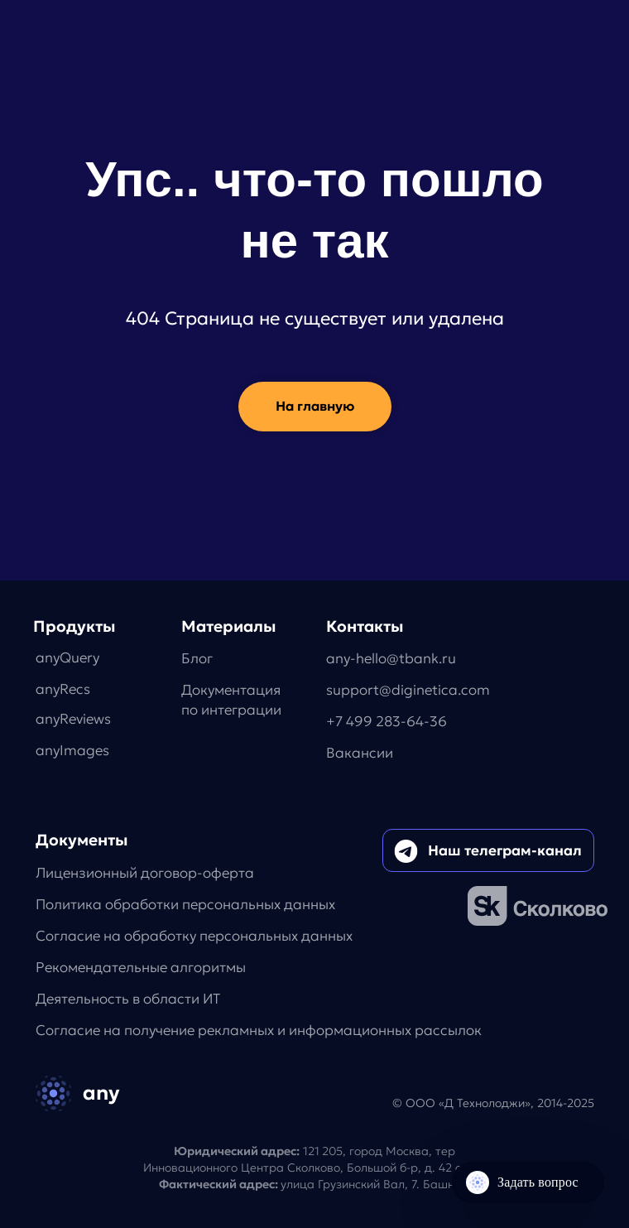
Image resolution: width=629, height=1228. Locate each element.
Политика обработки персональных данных (185, 904)
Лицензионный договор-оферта (145, 873)
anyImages (72, 750)
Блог (197, 658)
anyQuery (67, 658)
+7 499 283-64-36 (386, 721)
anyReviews (73, 719)
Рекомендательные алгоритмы (141, 967)
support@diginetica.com (408, 690)
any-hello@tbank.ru (391, 658)
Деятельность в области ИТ (128, 999)
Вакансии (359, 753)
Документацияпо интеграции (231, 700)
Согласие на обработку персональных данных (194, 936)
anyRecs (63, 689)
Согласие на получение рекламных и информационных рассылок (259, 1030)
